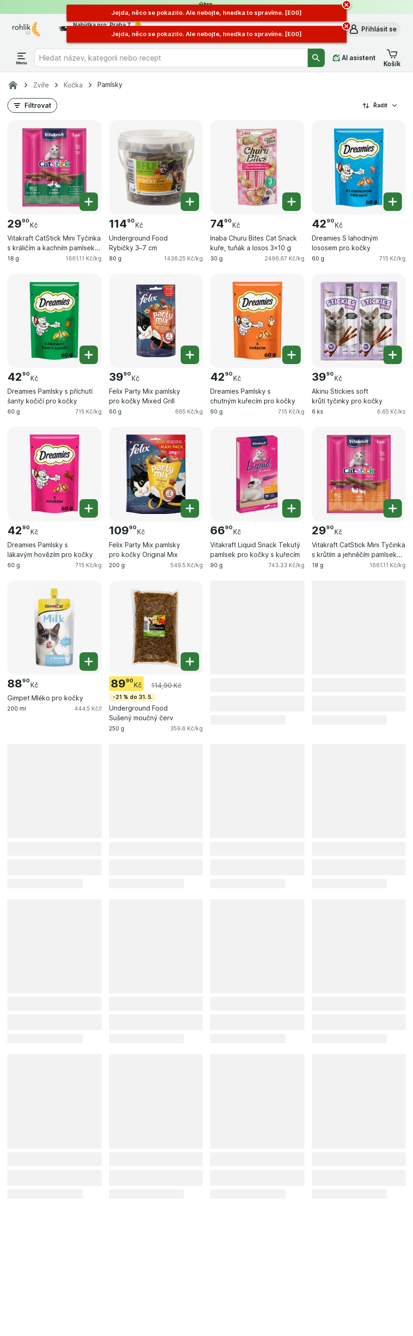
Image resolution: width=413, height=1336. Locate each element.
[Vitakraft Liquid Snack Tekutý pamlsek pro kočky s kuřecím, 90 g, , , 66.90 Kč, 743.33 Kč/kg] (257, 474)
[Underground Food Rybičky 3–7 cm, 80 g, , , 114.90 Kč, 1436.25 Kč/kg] (156, 167)
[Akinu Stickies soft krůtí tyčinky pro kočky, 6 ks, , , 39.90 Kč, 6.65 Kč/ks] (359, 321)
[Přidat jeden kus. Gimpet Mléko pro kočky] (88, 661)
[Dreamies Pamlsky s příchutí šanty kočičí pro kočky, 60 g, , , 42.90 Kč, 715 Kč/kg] (54, 321)
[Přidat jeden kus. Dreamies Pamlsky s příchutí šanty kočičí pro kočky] (88, 355)
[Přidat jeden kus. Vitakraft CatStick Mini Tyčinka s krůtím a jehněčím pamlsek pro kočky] (392, 508)
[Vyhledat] (316, 58)
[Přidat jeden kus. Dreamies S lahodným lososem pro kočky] (392, 201)
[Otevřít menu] (21, 58)
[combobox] (171, 58)
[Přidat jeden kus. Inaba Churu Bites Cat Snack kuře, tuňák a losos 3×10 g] (291, 201)
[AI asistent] (354, 58)
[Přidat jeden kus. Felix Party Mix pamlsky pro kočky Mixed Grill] (190, 355)
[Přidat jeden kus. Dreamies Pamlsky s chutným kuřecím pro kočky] (291, 355)
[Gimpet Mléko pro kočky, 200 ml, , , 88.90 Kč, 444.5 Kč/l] (54, 628)
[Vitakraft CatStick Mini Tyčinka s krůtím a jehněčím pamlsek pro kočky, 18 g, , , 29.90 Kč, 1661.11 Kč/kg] (359, 474)
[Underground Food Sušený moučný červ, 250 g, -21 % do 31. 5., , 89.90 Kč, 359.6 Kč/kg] (156, 628)
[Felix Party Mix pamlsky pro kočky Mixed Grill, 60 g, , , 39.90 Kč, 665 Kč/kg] (156, 321)
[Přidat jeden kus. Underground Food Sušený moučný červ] (190, 661)
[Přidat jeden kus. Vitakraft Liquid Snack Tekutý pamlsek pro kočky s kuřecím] (291, 508)
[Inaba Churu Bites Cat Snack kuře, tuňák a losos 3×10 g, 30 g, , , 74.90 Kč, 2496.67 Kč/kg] (257, 167)
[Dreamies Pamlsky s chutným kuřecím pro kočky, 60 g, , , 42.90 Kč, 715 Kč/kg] (257, 321)
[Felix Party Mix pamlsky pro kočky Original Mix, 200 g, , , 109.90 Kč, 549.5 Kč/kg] (156, 474)
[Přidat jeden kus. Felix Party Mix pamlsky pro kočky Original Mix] (190, 508)
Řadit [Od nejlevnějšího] (380, 105)
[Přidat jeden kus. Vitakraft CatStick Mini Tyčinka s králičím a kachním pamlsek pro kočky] (88, 201)
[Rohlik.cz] (12, 85)
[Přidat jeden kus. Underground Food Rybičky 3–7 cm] (190, 201)
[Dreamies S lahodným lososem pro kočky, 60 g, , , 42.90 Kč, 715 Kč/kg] (359, 167)
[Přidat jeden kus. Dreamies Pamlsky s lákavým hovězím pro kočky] (88, 508)
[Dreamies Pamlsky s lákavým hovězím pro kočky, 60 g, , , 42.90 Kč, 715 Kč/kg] (54, 474)
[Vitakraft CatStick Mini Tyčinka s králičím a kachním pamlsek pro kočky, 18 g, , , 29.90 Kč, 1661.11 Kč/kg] (54, 167)
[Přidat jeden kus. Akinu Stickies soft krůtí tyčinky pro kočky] (392, 355)
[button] (373, 29)
